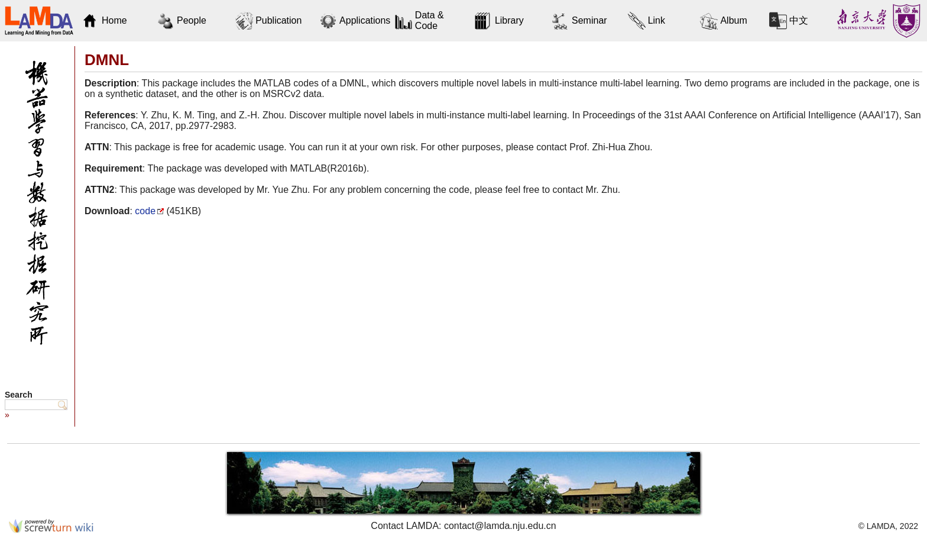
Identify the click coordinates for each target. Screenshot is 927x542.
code (145, 211)
